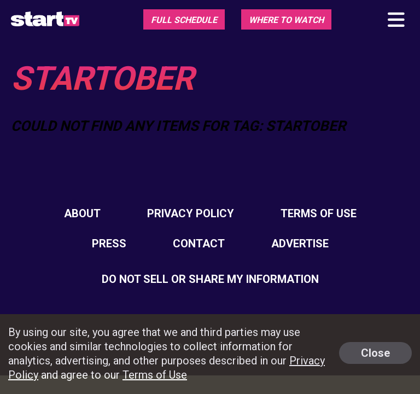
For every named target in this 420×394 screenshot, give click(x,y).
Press (109, 243)
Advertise (300, 243)
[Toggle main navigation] (395, 20)
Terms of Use (319, 213)
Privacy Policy (190, 213)
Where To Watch (286, 20)
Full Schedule (184, 20)
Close (375, 353)
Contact (199, 243)
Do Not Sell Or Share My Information (210, 279)
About (82, 213)
